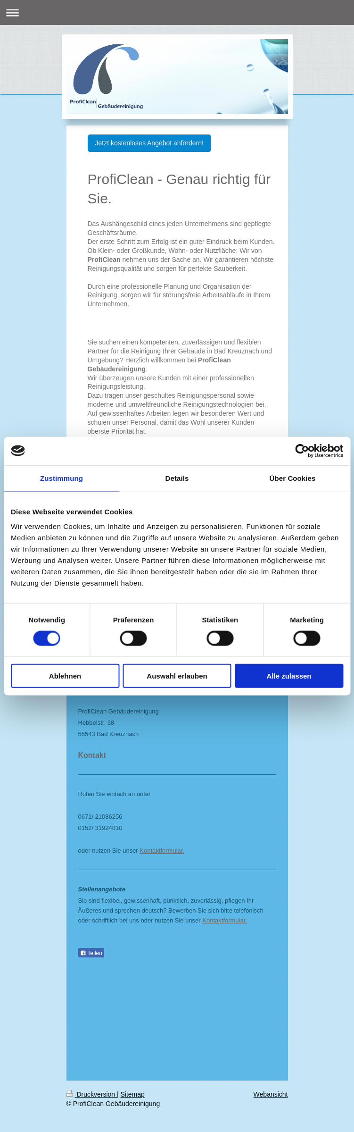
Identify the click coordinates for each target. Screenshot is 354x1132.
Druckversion (91, 1094)
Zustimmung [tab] (61, 478)
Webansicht (271, 1094)
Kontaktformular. (162, 850)
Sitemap (133, 1094)
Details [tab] (177, 478)
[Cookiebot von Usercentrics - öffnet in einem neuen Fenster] (302, 451)
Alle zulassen (288, 676)
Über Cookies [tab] (293, 478)
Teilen (91, 953)
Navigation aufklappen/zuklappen (177, 12)
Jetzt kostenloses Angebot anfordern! (149, 143)
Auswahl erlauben (177, 676)
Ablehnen (65, 676)
